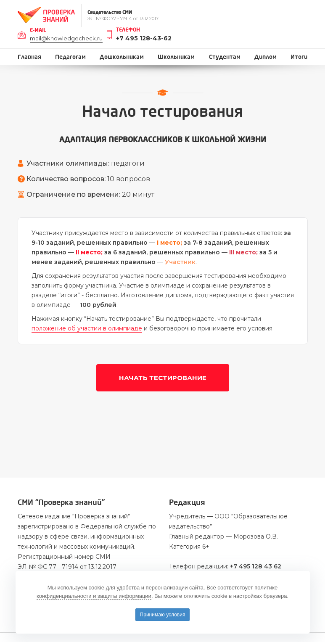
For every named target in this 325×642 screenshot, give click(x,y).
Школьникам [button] (176, 57)
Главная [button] (29, 57)
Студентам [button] (224, 57)
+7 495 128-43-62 (144, 38)
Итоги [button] (299, 57)
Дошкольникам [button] (122, 57)
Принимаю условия (162, 615)
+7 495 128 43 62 (255, 566)
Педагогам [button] (70, 57)
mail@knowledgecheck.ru (66, 38)
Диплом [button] (265, 57)
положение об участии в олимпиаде (87, 328)
